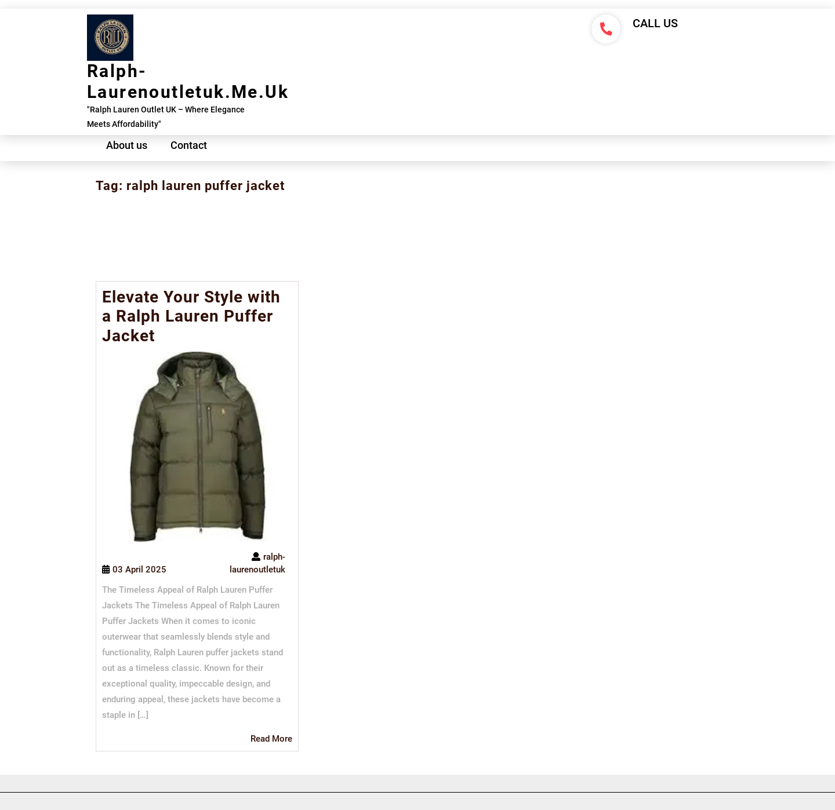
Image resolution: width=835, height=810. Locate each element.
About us (126, 145)
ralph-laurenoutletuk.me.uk (188, 81)
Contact (188, 145)
